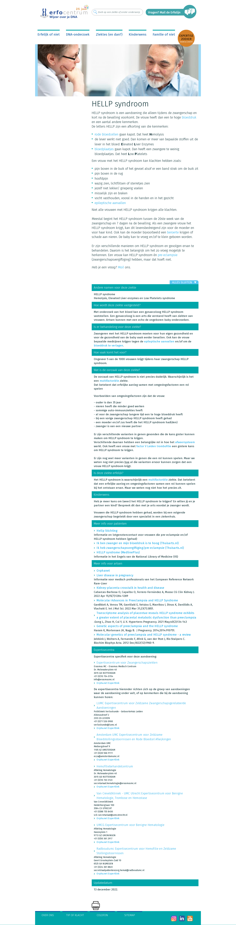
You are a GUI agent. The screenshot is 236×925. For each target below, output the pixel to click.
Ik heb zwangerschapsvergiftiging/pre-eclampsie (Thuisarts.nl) (140, 548)
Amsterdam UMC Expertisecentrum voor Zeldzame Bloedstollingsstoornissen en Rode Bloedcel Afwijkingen (134, 737)
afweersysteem (185, 442)
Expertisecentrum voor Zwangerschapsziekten (127, 662)
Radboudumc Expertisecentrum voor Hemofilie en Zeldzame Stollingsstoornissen (136, 851)
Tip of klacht (75, 915)
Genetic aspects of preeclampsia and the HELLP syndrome (137, 626)
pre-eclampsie (167, 255)
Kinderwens (137, 34)
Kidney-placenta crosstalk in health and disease (130, 588)
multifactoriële (109, 380)
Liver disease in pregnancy (115, 575)
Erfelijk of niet (49, 34)
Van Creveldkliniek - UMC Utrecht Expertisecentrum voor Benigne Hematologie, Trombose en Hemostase (140, 796)
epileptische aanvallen (110, 203)
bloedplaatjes (104, 149)
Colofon (102, 915)
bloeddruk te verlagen (108, 345)
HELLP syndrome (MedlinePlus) (118, 552)
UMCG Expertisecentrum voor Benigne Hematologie (130, 825)
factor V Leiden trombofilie (153, 446)
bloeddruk (189, 117)
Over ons (48, 915)
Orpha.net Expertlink (108, 683)
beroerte (173, 232)
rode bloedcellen (106, 134)
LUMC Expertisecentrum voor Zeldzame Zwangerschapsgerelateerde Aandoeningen (141, 705)
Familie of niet (164, 34)
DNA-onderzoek (77, 34)
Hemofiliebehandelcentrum (115, 766)
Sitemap (129, 915)
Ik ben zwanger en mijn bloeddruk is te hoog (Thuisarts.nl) (138, 543)
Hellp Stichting (107, 530)
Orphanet (103, 570)
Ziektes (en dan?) (109, 34)
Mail (121, 267)
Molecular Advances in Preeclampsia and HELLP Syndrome (137, 600)
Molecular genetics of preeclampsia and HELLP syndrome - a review (144, 634)
